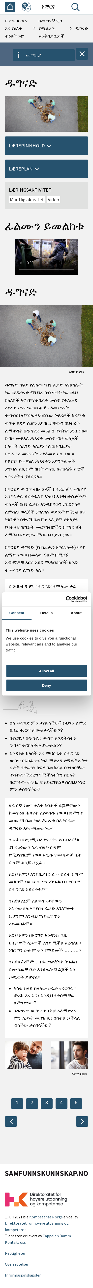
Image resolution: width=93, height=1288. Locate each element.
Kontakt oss (15, 1242)
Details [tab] (46, 613)
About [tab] (76, 613)
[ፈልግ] (76, 8)
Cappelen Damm (57, 1235)
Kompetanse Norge (46, 1216)
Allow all (46, 671)
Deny (46, 685)
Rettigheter (15, 1253)
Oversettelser (17, 1264)
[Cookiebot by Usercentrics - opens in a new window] (66, 599)
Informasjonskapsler (23, 1275)
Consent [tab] (16, 613)
